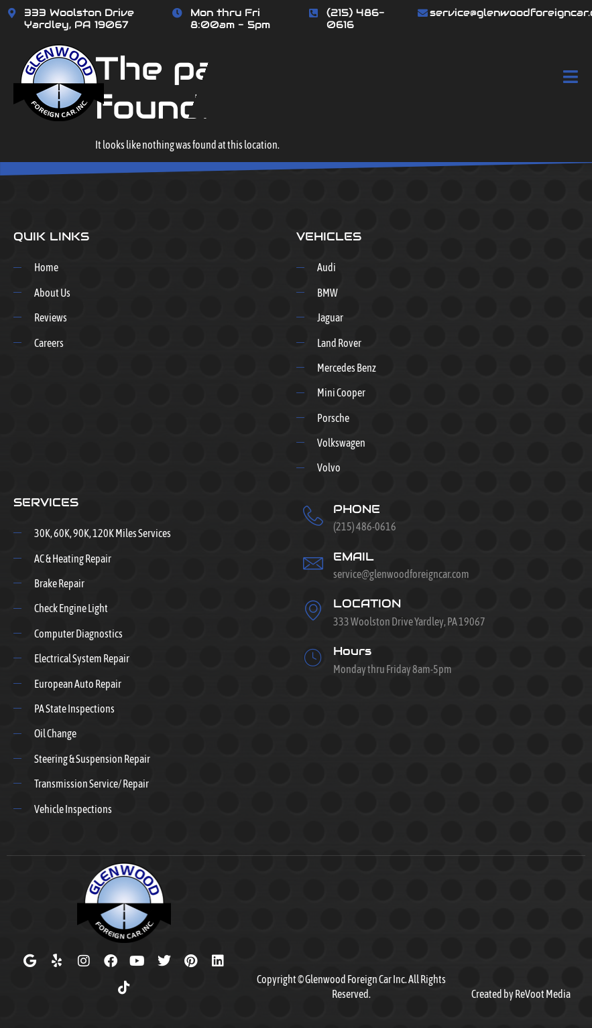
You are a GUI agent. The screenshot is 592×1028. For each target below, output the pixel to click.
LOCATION (367, 603)
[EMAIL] (313, 563)
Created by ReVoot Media (521, 994)
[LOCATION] (313, 610)
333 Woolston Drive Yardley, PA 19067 (79, 18)
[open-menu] (571, 77)
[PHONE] (313, 516)
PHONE (356, 509)
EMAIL (353, 556)
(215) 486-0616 (356, 18)
